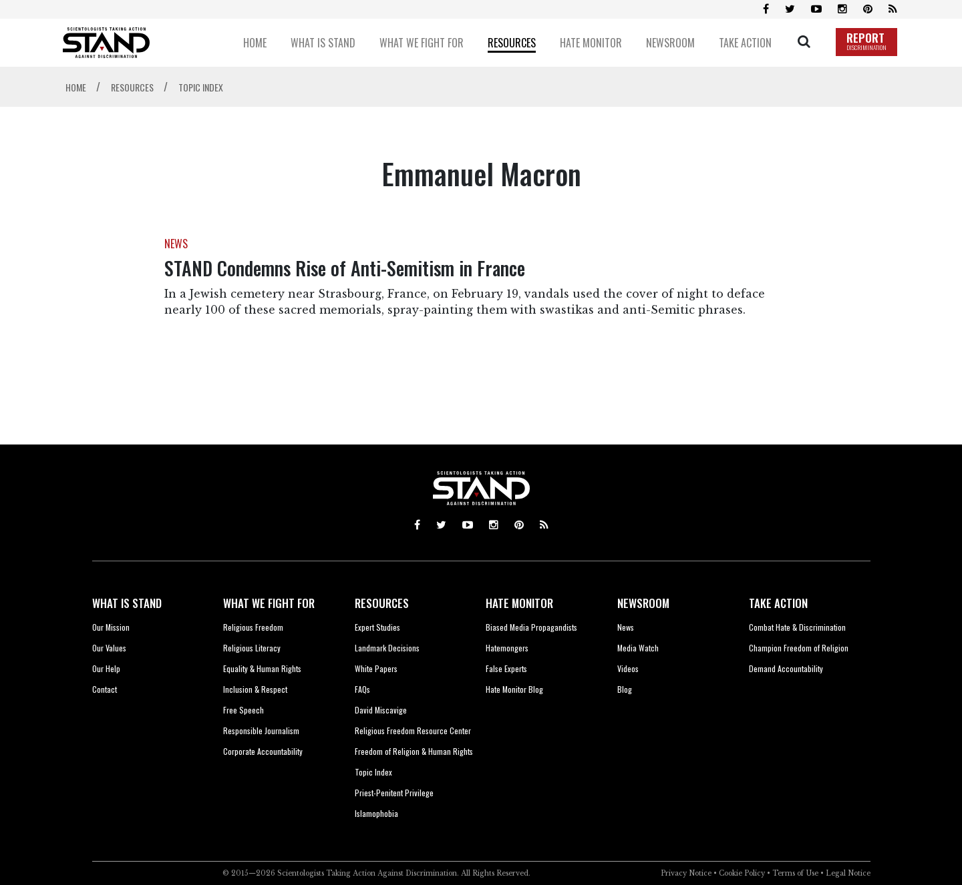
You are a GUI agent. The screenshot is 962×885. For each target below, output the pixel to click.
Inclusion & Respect (255, 689)
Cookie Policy (742, 873)
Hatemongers (507, 647)
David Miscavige (381, 709)
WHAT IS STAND (127, 603)
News (625, 627)
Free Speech (243, 709)
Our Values (109, 647)
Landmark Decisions (387, 647)
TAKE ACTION (778, 603)
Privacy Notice (686, 873)
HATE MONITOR (519, 603)
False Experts (506, 668)
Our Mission (111, 627)
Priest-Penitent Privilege (394, 792)
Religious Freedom (253, 627)
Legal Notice (848, 873)
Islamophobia (376, 813)
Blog (624, 689)
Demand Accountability (786, 668)
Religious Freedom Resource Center (413, 730)
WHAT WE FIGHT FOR (269, 603)
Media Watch (638, 647)
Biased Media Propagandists (531, 627)
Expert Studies (377, 627)
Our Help (106, 668)
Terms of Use (795, 873)
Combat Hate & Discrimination (797, 627)
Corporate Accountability (263, 751)
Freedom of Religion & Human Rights (414, 751)
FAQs (362, 689)
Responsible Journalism (261, 730)
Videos (628, 668)
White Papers (376, 668)
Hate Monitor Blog (514, 689)
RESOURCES (382, 603)
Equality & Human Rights (262, 668)
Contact (104, 689)
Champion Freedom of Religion (798, 647)
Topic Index (373, 772)
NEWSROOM (643, 603)
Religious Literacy (252, 647)
